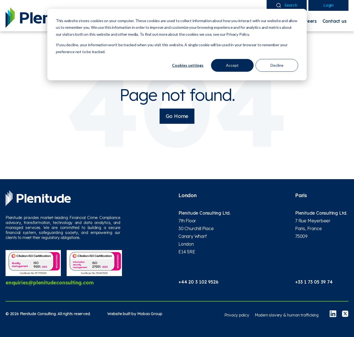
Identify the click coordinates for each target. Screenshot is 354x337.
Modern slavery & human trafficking (287, 315)
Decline (276, 65)
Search (286, 5)
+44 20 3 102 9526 (198, 282)
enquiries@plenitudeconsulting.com (49, 282)
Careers (308, 21)
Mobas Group (149, 313)
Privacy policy (236, 315)
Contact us (334, 21)
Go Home (177, 116)
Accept (232, 65)
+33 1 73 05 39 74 (314, 282)
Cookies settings (188, 65)
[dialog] (177, 44)
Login (328, 5)
